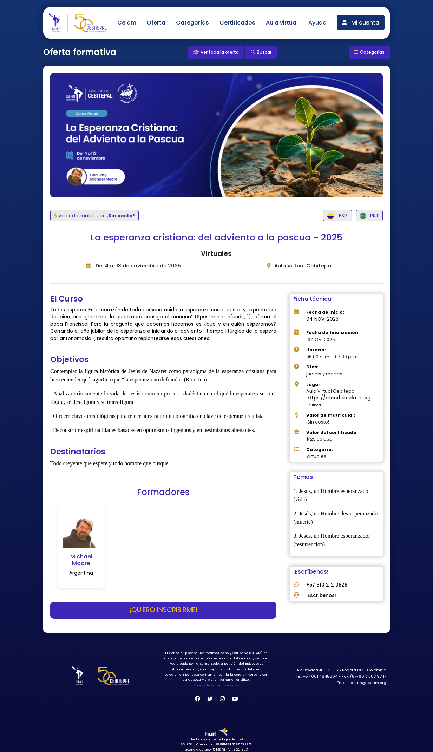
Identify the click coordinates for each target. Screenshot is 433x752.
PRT (369, 215)
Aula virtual (282, 23)
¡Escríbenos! (321, 595)
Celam (126, 23)
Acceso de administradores (216, 685)
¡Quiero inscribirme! (163, 610)
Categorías (192, 23)
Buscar (261, 52)
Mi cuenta (360, 23)
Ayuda (317, 23)
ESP (337, 215)
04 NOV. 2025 (322, 319)
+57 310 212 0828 (326, 585)
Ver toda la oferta (216, 52)
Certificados (237, 23)
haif (239, 739)
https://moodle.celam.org (338, 397)
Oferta (156, 23)
